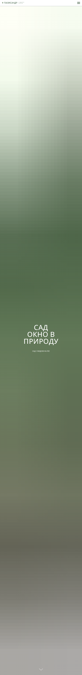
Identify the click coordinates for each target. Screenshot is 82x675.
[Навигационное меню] (78, 3)
